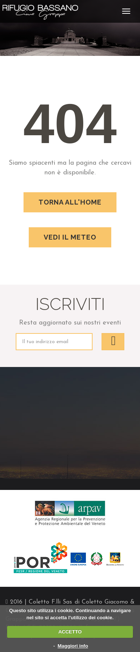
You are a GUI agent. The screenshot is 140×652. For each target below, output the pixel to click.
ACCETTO (70, 631)
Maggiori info (72, 646)
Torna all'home (70, 202)
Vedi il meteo (70, 237)
